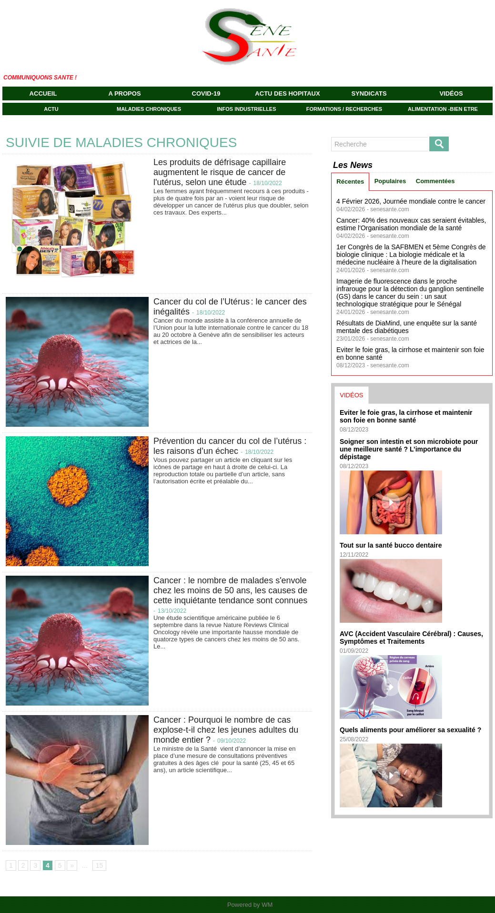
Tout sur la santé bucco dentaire (391, 545)
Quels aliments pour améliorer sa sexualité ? (410, 730)
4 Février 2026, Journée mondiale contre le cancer (410, 201)
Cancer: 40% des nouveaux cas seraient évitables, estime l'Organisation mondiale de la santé (411, 224)
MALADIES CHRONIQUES (149, 109)
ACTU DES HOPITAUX (287, 93)
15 (99, 865)
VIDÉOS (451, 93)
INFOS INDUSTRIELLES (246, 109)
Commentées (435, 181)
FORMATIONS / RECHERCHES (344, 109)
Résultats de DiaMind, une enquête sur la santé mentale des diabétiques (406, 326)
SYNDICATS (368, 93)
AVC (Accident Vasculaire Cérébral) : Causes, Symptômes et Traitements (411, 637)
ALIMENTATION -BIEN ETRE (443, 109)
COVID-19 (206, 93)
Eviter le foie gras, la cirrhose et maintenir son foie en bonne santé (406, 416)
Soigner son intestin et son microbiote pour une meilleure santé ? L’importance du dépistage (409, 449)
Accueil (43, 93)
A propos (124, 93)
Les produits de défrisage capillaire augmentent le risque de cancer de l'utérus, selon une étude (219, 172)
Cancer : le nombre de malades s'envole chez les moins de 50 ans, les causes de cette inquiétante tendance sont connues (230, 590)
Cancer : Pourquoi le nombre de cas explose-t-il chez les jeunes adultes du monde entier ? (225, 730)
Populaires (390, 181)
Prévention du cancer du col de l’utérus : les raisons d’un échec (229, 446)
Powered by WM (250, 904)
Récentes (350, 181)
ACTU (51, 109)
